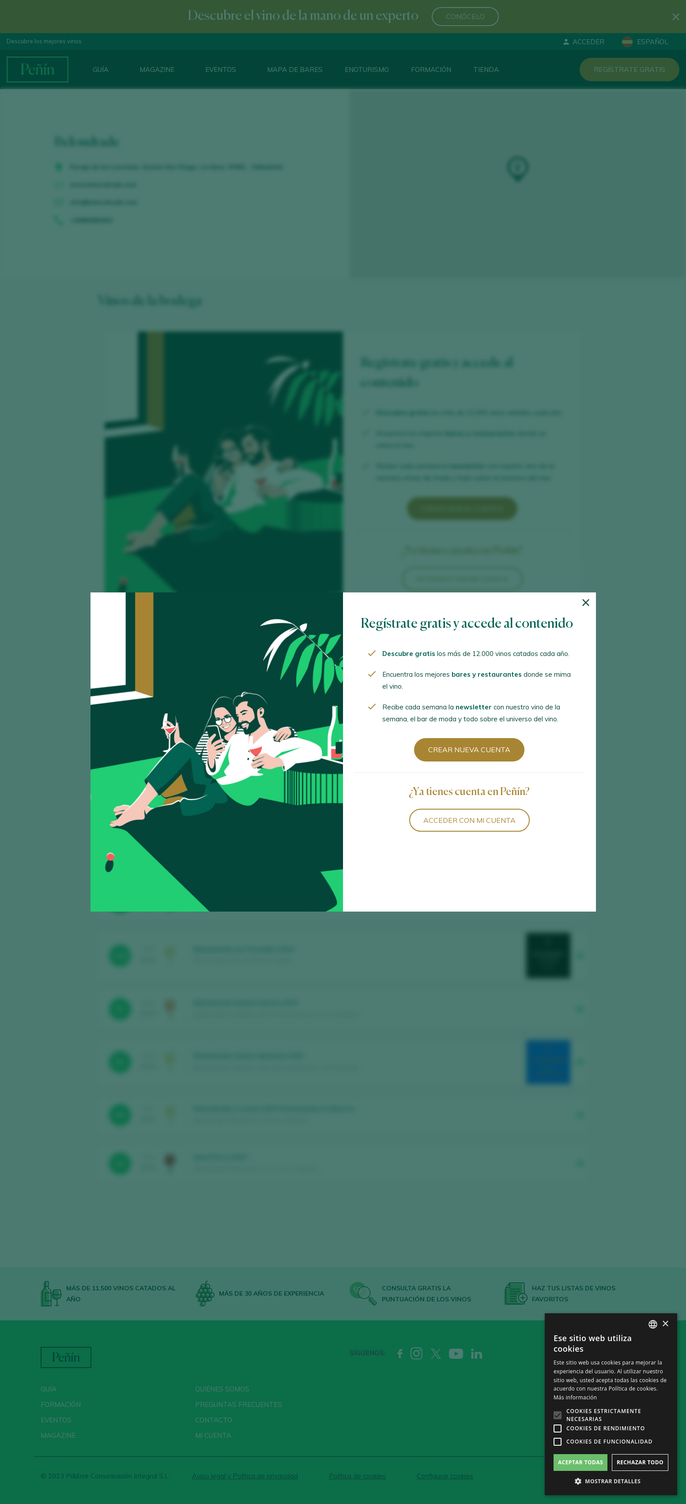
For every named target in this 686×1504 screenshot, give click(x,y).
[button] (611, 1481)
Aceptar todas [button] (580, 1462)
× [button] (665, 1324)
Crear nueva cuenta (469, 749)
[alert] (611, 1404)
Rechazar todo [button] (640, 1462)
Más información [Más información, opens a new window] (575, 1397)
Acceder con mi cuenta (469, 820)
